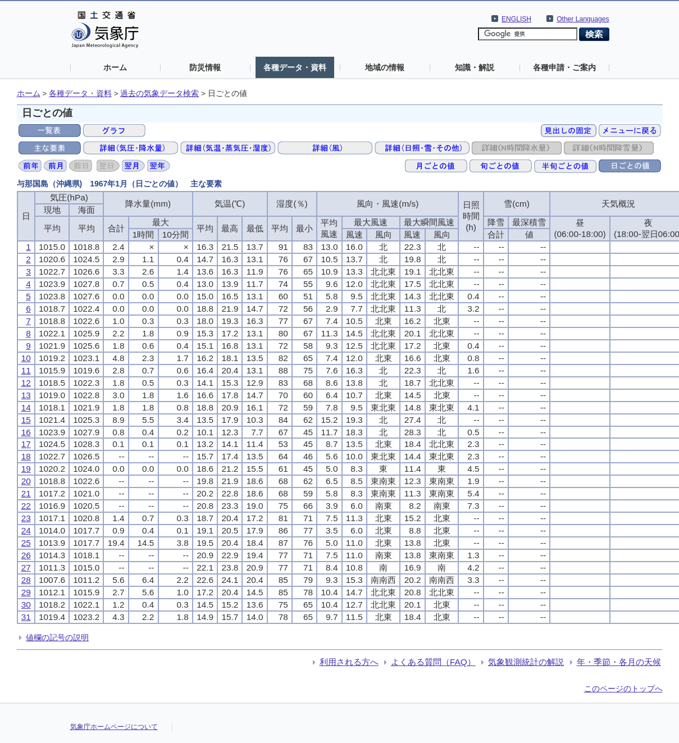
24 (26, 530)
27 (26, 567)
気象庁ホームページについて (114, 727)
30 (26, 604)
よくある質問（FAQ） (433, 662)
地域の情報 (384, 67)
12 (26, 383)
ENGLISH (516, 19)
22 (26, 505)
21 (26, 493)
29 (26, 592)
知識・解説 (474, 67)
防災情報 (205, 67)
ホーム (115, 67)
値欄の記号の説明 (57, 637)
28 (26, 580)
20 (26, 481)
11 (26, 370)
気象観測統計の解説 (526, 662)
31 (26, 617)
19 (26, 468)
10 (26, 358)
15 (26, 420)
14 (26, 407)
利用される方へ (349, 662)
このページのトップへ (623, 688)
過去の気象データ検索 (159, 93)
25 (26, 543)
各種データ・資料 (294, 67)
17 (26, 444)
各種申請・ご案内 (564, 67)
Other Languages (583, 19)
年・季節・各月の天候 (619, 662)
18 (26, 456)
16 (26, 432)
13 (26, 395)
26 (26, 555)
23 (26, 518)
